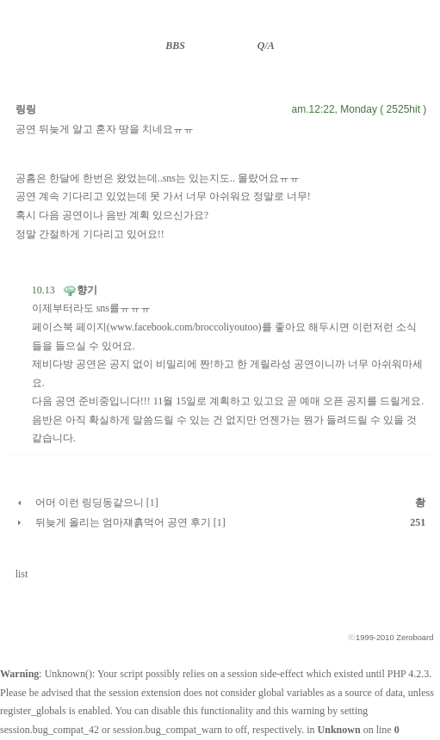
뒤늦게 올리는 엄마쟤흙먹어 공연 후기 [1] (130, 522)
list (21, 574)
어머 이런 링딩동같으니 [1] (96, 502)
